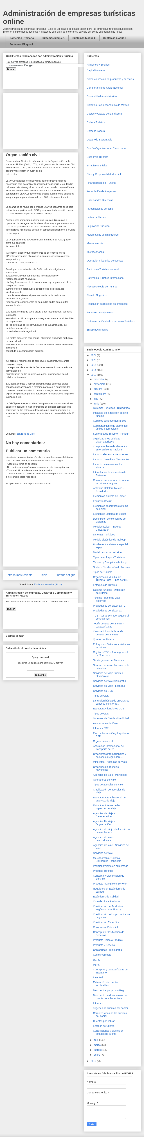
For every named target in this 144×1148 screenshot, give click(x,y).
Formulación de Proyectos (101, 191)
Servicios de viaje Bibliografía (109, 681)
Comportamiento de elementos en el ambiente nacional (110, 448)
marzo (97, 1045)
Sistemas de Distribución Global (111, 718)
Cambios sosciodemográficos (109, 420)
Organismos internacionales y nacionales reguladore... (109, 755)
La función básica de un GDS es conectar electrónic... (111, 702)
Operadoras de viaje (104, 779)
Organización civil (103, 741)
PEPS (96, 964)
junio (97, 403)
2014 (94, 369)
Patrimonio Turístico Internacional (105, 277)
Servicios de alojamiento (100, 312)
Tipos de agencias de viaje (108, 784)
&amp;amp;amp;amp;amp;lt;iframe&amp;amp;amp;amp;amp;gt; (46, 78)
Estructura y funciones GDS (108, 708)
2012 (94, 1061)
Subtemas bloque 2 (83, 38)
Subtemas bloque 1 (53, 38)
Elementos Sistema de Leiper (109, 513)
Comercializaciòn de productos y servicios (110, 79)
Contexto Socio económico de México (108, 105)
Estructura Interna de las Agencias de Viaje (107, 807)
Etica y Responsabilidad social (104, 174)
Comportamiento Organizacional (105, 87)
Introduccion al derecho (100, 208)
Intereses (98, 1003)
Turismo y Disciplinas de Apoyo (110, 562)
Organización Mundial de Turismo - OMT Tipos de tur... (110, 579)
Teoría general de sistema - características (108, 625)
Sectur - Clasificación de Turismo (111, 567)
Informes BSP (101, 728)
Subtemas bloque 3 (114, 38)
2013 (94, 374)
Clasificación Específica (106, 922)
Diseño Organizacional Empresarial (106, 148)
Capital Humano (96, 70)
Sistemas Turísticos (104, 534)
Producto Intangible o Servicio (110, 883)
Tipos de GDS (101, 695)
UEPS (96, 959)
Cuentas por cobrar (104, 1021)
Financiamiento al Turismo (101, 182)
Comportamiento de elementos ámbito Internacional (110, 427)
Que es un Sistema (103, 639)
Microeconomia (95, 252)
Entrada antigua (65, 575)
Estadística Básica (97, 165)
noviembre (100, 384)
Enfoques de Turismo (105, 585)
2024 (94, 355)
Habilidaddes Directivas (100, 200)
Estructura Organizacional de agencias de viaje (109, 799)
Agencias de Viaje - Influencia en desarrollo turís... (111, 831)
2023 (94, 360)
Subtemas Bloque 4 (21, 44)
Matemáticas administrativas (103, 234)
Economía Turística (97, 156)
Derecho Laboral (96, 130)
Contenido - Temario (22, 38)
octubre (98, 388)
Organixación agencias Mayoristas (106, 768)
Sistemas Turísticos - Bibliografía (111, 408)
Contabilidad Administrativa (102, 96)
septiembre (100, 393)
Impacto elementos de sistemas (111, 454)
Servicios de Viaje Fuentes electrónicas (108, 675)
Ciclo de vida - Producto (106, 901)
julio (96, 398)
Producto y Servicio (104, 945)
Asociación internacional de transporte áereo (108, 748)
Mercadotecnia (95, 243)
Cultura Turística (96, 122)
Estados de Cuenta (103, 1025)
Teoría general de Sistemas (108, 660)
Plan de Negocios (97, 295)
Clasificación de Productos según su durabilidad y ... (108, 908)
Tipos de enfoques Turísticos (109, 557)
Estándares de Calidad (106, 896)
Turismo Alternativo (97, 329)
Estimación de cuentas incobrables (105, 984)
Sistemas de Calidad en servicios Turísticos (111, 321)
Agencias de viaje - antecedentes (103, 839)
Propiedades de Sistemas (107, 610)
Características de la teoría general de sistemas (108, 633)
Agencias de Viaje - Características (104, 815)
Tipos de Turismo (102, 572)
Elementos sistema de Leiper (109, 496)
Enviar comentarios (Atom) (48, 584)
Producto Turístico (103, 870)
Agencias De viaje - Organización (104, 823)
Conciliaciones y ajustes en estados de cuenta (108, 1032)
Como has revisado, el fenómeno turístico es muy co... (111, 482)
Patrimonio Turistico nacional (103, 269)
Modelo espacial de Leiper (107, 552)
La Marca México (96, 217)
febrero (98, 1049)
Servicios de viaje (103, 853)
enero (97, 1054)
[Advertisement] (11, 1070)
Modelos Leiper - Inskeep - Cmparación (108, 528)
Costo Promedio (102, 954)
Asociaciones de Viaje (105, 723)
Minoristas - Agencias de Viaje (110, 761)
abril (96, 1039)
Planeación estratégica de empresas (107, 303)
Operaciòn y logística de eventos (105, 260)
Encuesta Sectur (102, 501)
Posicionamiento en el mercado (110, 866)
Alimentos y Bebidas (98, 64)
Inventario (98, 977)
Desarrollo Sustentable (99, 139)
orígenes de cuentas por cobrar (110, 1008)
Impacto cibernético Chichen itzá (111, 459)
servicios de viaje (26, 433)
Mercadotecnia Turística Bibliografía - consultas (107, 860)
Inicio (44, 575)
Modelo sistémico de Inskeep (109, 539)
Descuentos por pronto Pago (109, 990)
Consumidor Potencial (105, 927)
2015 (94, 364)
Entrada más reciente (19, 575)
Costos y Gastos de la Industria (104, 113)
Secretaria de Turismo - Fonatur (111, 433)
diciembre (99, 379)
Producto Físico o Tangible (108, 940)
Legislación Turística (98, 226)
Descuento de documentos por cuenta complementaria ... (110, 997)
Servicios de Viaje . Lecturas (109, 685)
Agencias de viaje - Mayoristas (110, 774)
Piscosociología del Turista (102, 286)
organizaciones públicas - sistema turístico (107, 440)
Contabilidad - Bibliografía (107, 949)
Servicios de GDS (103, 690)
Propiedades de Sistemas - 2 (109, 605)
